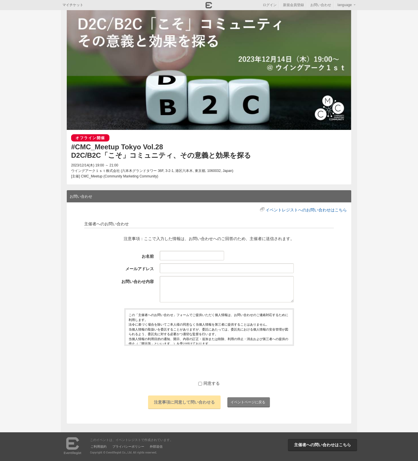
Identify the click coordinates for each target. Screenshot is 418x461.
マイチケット (72, 5)
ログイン (270, 5)
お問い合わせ (320, 5)
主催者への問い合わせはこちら (322, 444)
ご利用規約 (99, 446)
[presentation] (209, 363)
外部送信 (156, 446)
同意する (209, 383)
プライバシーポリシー (128, 446)
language (345, 5)
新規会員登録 (293, 5)
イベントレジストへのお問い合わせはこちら (306, 210)
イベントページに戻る (247, 402)
